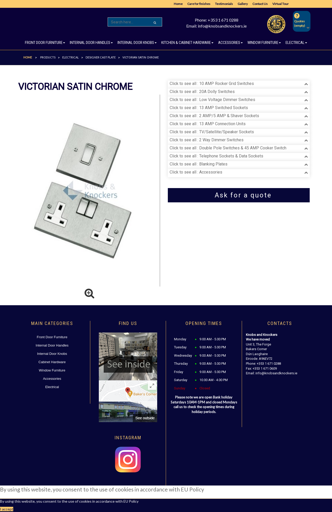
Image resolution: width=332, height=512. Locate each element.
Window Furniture (52, 370)
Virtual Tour (280, 4)
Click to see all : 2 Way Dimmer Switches (207, 139)
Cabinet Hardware (52, 362)
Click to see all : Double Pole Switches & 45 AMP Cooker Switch (228, 147)
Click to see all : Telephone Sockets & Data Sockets (216, 156)
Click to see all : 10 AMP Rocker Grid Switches (212, 83)
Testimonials (224, 4)
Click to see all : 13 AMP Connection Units (208, 123)
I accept (6, 509)
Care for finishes (198, 4)
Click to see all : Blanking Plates (198, 164)
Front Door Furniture (52, 337)
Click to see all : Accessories (196, 172)
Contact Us (260, 4)
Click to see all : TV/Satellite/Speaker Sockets (212, 131)
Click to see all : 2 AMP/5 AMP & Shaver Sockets (214, 115)
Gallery (243, 4)
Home (178, 4)
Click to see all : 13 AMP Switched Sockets (209, 107)
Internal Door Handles (52, 345)
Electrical (52, 387)
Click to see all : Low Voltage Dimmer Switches (212, 99)
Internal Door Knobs (52, 354)
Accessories (52, 379)
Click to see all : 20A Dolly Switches (202, 91)
